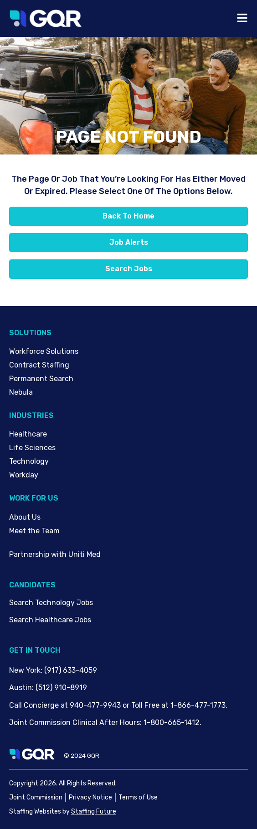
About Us (25, 517)
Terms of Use (138, 797)
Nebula (21, 392)
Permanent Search (41, 378)
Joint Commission (35, 797)
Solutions (30, 332)
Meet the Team (34, 530)
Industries (31, 415)
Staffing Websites (35, 811)
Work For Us (33, 498)
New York (25, 670)
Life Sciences (32, 447)
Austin (20, 687)
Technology (29, 461)
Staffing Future (93, 811)
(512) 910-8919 (61, 687)
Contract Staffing (39, 365)
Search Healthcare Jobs (50, 620)
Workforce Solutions (43, 351)
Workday (23, 475)
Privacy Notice (90, 797)
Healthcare (28, 434)
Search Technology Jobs (51, 602)
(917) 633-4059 (70, 670)
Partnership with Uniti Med (55, 554)
